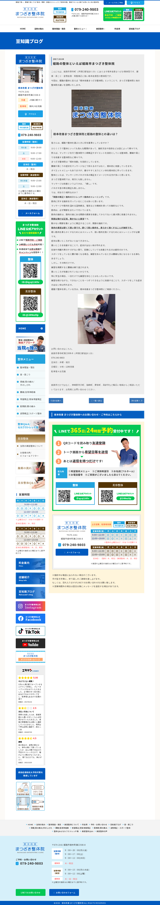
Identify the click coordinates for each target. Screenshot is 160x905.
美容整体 (100, 28)
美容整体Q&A (87, 831)
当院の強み (39, 28)
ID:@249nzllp (30, 314)
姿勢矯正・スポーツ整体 (120, 828)
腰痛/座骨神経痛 (62, 828)
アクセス (135, 2)
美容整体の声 (101, 831)
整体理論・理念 (58, 28)
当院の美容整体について (31, 445)
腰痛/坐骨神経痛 (27, 392)
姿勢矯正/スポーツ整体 (31, 413)
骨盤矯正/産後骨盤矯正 (31, 399)
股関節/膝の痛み (27, 406)
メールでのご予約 (114, 2)
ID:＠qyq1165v (30, 282)
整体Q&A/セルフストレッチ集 (66, 831)
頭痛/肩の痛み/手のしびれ (27, 383)
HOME (23, 28)
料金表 (117, 28)
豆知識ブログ (134, 28)
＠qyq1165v (82, 498)
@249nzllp (125, 498)
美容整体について (71, 824)
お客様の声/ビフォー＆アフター (29, 454)
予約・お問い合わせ (99, 824)
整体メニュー (80, 28)
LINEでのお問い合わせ (30, 892)
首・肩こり (25, 374)
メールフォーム (72, 552)
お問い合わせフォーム (64, 892)
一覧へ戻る (96, 400)
